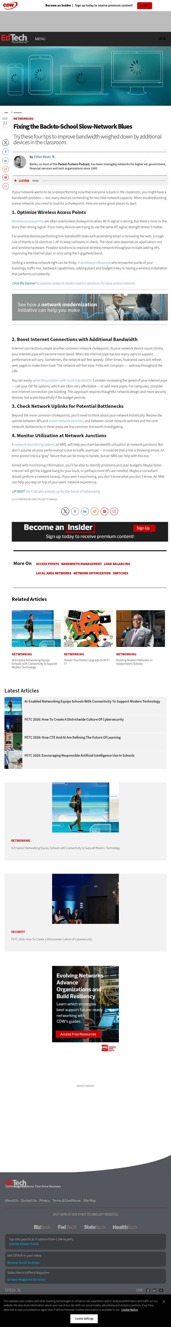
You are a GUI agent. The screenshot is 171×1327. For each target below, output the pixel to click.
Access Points (47, 564)
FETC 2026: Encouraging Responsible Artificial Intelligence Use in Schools (79, 755)
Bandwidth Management (81, 564)
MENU (40, 39)
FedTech (67, 1227)
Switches (120, 573)
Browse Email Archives (23, 1262)
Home (6, 113)
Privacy (44, 1200)
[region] (85, 1310)
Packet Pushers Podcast (74, 164)
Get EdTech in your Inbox (24, 1255)
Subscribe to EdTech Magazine (28, 1272)
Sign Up (143, 5)
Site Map (89, 1200)
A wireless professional (94, 262)
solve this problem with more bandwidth (62, 380)
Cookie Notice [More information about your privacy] (129, 1310)
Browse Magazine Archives (26, 1279)
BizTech (42, 1227)
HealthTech (125, 1227)
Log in (161, 39)
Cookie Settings (84, 1319)
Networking (18, 113)
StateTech (95, 1227)
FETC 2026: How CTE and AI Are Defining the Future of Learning (72, 737)
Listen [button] (24, 181)
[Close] (164, 1302)
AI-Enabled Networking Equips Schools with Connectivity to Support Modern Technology (92, 701)
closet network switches (66, 421)
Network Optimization (92, 573)
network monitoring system (34, 444)
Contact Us (29, 1200)
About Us (11, 1200)
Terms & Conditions (66, 1200)
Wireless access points (28, 221)
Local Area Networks (53, 573)
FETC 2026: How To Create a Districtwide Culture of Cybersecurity (74, 719)
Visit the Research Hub (23, 1244)
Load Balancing (117, 564)
